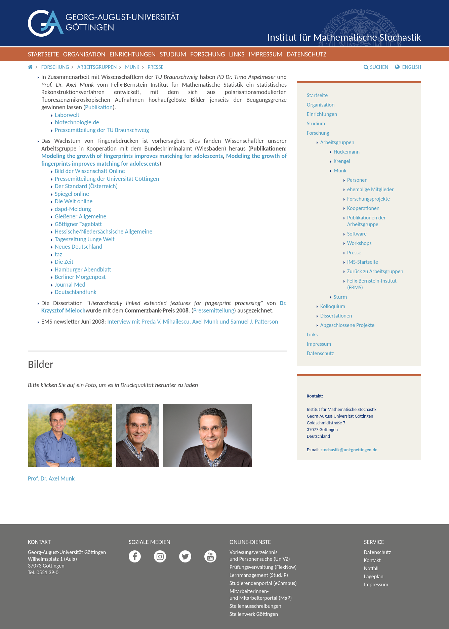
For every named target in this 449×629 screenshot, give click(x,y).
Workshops (359, 243)
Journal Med (70, 284)
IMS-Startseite (362, 262)
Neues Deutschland (78, 246)
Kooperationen (363, 208)
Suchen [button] (376, 67)
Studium (173, 54)
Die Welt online (73, 201)
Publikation (99, 107)
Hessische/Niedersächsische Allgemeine (103, 231)
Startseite (43, 54)
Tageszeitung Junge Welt (85, 239)
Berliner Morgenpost (80, 277)
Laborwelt (67, 115)
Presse (155, 67)
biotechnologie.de (77, 122)
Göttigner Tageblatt (78, 224)
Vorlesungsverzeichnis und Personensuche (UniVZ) (260, 555)
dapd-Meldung (73, 209)
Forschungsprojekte (368, 199)
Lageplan (373, 576)
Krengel (342, 161)
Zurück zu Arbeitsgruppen (375, 271)
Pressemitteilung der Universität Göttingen (107, 178)
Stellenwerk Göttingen (254, 614)
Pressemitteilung (213, 310)
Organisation (84, 54)
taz (58, 254)
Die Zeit (64, 261)
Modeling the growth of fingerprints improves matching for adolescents (132, 156)
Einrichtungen (133, 54)
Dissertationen (336, 315)
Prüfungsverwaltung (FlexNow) (263, 567)
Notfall (371, 568)
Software (357, 233)
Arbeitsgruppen (97, 67)
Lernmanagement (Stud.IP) (259, 575)
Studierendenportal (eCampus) (263, 583)
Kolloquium (332, 306)
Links (237, 54)
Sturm (340, 297)
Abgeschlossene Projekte (347, 325)
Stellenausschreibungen (255, 606)
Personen (357, 180)
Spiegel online (72, 194)
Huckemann (347, 152)
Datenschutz (307, 54)
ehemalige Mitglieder (370, 189)
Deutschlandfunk (75, 292)
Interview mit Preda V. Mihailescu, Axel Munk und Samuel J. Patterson (192, 321)
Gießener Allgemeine (80, 216)
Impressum (265, 54)
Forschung (207, 54)
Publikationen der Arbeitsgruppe (366, 220)
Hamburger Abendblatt (83, 269)
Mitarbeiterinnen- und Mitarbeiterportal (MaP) (261, 594)
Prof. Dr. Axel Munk (51, 478)
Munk (132, 67)
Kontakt (372, 560)
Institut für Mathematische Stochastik (344, 37)
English (408, 67)
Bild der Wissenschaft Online (90, 171)
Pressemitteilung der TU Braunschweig (102, 130)
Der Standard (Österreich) (86, 186)
